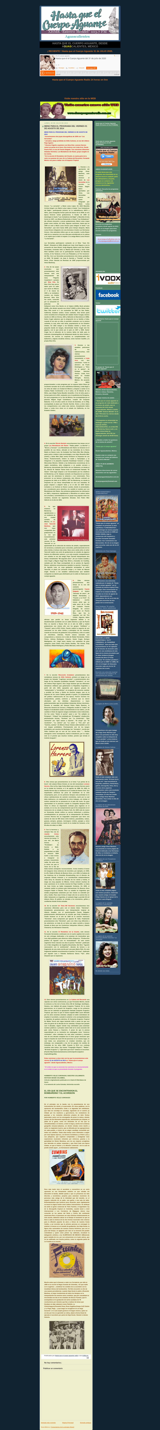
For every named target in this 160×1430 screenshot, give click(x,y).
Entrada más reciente (48, 1423)
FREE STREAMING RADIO (106, 147)
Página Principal (68, 1423)
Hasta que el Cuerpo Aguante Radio (106, 151)
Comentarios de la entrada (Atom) (62, 1427)
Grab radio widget (103, 161)
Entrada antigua (85, 1423)
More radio (112, 161)
